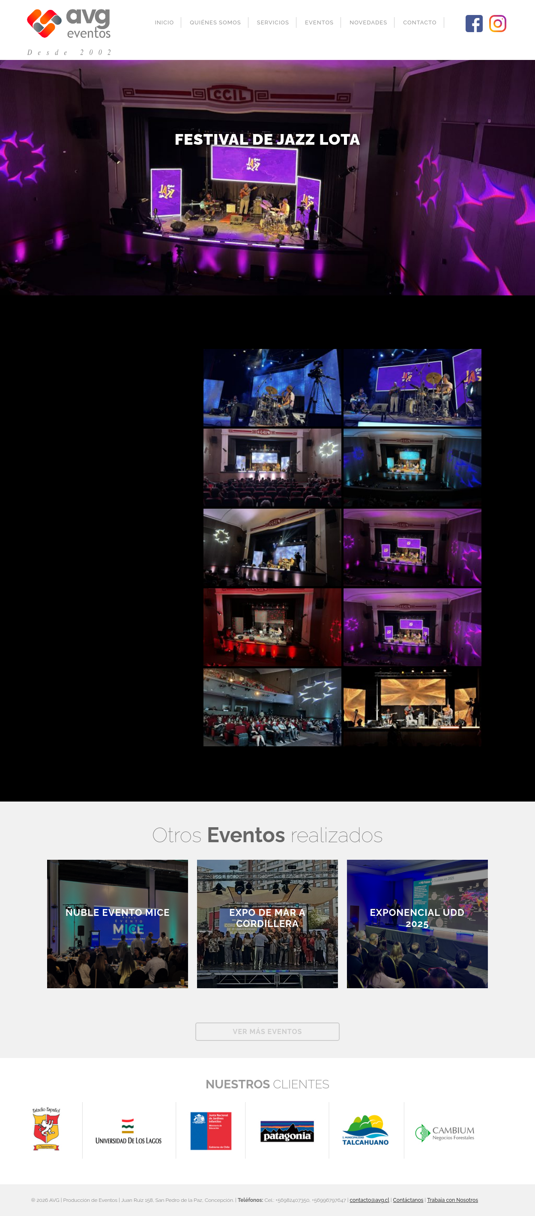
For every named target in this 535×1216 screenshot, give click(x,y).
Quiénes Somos (215, 22)
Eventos (319, 22)
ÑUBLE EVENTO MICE (118, 912)
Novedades (368, 22)
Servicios (273, 22)
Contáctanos (408, 1200)
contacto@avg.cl (369, 1200)
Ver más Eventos (267, 1032)
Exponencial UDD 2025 (417, 918)
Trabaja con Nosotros (452, 1200)
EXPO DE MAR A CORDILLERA (267, 918)
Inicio (164, 22)
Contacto (419, 22)
